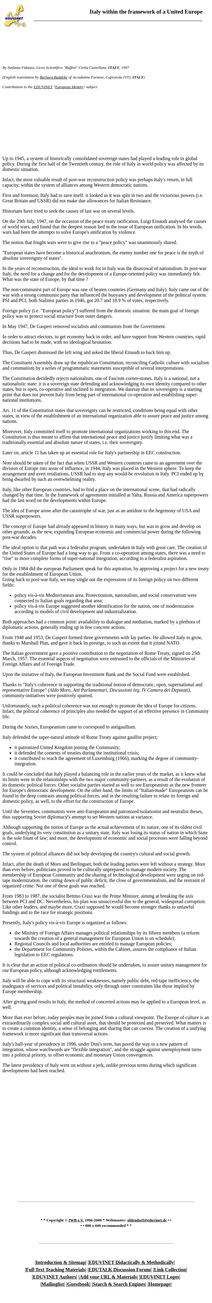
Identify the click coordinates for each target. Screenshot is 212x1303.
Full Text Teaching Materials (55, 1269)
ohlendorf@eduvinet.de (147, 1220)
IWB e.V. (76, 1220)
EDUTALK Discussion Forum (120, 1269)
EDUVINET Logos (159, 1276)
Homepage (159, 1284)
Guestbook (78, 1284)
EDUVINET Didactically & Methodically (131, 1262)
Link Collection (170, 1269)
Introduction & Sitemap (60, 1262)
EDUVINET (43, 87)
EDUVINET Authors (54, 1276)
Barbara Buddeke (53, 77)
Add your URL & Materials (108, 1276)
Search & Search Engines (119, 1284)
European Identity (69, 87)
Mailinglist (52, 1284)
